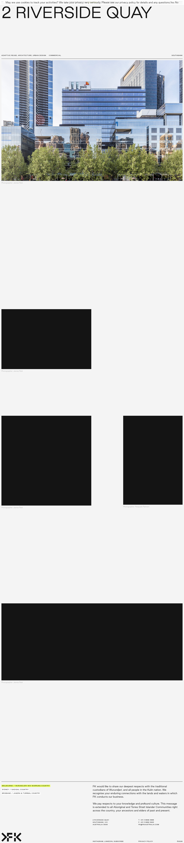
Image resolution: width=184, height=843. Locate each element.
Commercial (55, 55)
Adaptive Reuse (9, 55)
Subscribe (119, 841)
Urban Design (39, 55)
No (176, 2)
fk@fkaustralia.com (148, 824)
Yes (172, 2)
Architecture (25, 55)
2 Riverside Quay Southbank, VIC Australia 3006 (101, 822)
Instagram (98, 841)
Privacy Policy (145, 841)
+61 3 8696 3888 (147, 820)
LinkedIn (108, 841)
